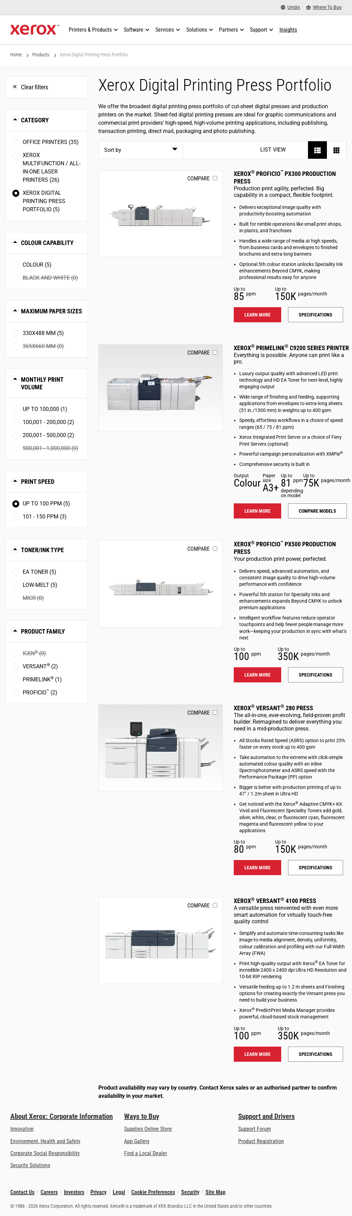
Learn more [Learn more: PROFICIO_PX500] (257, 675)
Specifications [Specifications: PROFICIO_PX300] (315, 314)
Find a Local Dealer (145, 1153)
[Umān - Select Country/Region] (290, 7)
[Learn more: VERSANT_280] (160, 747)
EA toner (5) (39, 572)
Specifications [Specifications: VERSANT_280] (315, 867)
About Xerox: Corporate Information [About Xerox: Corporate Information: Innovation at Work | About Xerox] (61, 1116)
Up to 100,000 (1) (45, 409)
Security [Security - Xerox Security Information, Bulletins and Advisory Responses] (190, 1192)
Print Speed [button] (37, 481)
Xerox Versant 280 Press (273, 708)
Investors (74, 1192)
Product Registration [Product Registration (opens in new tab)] (261, 1141)
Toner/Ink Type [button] (42, 550)
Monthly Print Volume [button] (42, 383)
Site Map (216, 1192)
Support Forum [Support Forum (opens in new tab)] (254, 1129)
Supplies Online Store (148, 1129)
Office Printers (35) (51, 142)
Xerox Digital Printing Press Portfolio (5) (44, 201)
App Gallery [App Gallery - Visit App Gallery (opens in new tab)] (137, 1141)
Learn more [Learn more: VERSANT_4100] (257, 1054)
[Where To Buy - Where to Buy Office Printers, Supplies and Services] (324, 7)
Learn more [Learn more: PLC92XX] (257, 511)
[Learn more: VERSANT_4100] (160, 940)
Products (40, 54)
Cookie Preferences (153, 1192)
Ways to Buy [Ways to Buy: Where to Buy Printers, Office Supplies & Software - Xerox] (141, 1116)
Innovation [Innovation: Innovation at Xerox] (22, 1129)
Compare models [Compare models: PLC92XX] (317, 511)
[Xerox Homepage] (34, 29)
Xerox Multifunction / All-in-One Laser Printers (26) (51, 167)
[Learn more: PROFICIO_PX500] (160, 583)
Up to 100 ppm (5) (46, 503)
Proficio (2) (40, 692)
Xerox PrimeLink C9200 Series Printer (291, 348)
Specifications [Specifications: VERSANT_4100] (315, 1054)
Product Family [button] (43, 631)
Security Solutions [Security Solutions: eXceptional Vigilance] (30, 1165)
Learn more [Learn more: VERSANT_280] (257, 867)
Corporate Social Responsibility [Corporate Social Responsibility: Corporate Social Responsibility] (45, 1153)
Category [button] (35, 120)
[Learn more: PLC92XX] (160, 387)
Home (16, 54)
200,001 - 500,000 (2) (48, 435)
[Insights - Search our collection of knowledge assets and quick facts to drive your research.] (288, 29)
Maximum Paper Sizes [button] (51, 311)
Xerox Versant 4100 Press (275, 900)
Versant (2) (40, 666)
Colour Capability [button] (47, 242)
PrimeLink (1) (42, 679)
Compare (198, 178)
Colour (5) (37, 264)
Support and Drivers (266, 1116)
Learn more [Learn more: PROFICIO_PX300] (257, 314)
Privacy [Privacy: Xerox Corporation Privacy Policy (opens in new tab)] (98, 1192)
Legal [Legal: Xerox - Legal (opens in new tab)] (119, 1192)
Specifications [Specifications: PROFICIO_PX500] (315, 675)
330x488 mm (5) (43, 333)
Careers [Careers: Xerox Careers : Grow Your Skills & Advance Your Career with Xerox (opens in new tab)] (49, 1192)
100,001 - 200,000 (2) (48, 422)
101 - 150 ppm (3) (45, 516)
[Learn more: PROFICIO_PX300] (160, 213)
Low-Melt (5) (40, 585)
